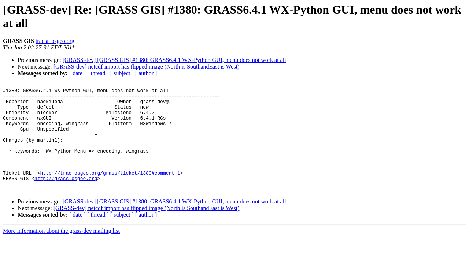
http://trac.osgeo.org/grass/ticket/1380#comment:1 (110, 190)
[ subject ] (122, 73)
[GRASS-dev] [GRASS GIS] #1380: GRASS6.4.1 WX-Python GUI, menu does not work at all (174, 60)
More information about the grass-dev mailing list (61, 250)
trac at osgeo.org (55, 41)
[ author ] (146, 73)
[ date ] (77, 73)
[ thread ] (98, 73)
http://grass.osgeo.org (65, 197)
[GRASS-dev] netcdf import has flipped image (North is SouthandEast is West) (146, 66)
